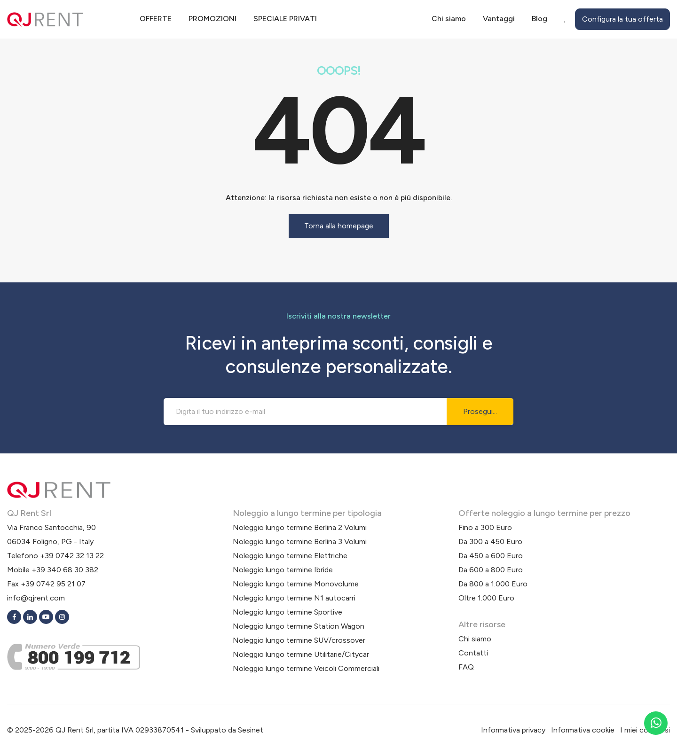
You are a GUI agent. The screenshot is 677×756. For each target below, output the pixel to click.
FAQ (466, 666)
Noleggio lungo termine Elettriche (290, 555)
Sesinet (250, 729)
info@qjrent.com (36, 597)
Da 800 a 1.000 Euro (492, 583)
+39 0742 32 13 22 (72, 555)
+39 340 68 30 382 (64, 569)
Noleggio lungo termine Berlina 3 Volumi (300, 541)
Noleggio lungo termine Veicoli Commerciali (306, 668)
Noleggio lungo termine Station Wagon (298, 626)
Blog (539, 18)
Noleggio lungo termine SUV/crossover (299, 640)
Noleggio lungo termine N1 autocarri (294, 597)
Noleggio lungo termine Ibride (283, 569)
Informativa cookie (582, 729)
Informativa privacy (513, 729)
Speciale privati (285, 18)
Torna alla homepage (338, 225)
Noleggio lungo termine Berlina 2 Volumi (300, 527)
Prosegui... (480, 411)
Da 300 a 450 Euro (490, 541)
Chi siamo (449, 18)
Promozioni (212, 18)
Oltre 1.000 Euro (486, 597)
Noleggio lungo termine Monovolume (296, 583)
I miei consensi (645, 729)
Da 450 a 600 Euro (490, 555)
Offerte (156, 18)
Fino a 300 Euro (485, 527)
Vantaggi (499, 18)
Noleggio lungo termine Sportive (287, 612)
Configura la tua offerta (622, 19)
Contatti (473, 652)
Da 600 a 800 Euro (490, 569)
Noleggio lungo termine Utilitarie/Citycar (301, 654)
